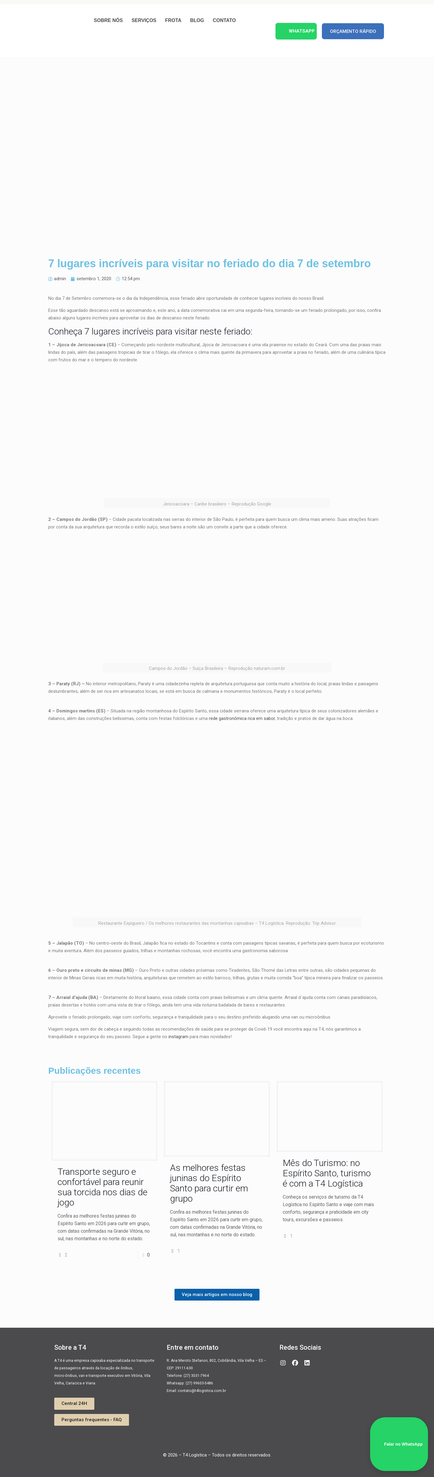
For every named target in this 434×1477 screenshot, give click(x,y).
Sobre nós (108, 20)
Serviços (143, 20)
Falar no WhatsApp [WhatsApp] (399, 1444)
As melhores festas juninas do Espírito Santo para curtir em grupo (209, 1183)
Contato (224, 20)
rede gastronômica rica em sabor (242, 718)
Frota (173, 20)
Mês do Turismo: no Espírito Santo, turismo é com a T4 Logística (327, 1173)
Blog (197, 20)
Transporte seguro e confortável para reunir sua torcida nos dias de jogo (102, 1187)
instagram (178, 1036)
